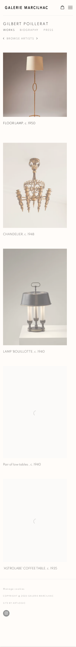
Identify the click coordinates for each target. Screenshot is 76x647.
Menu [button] (70, 8)
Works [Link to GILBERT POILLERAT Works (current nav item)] (9, 30)
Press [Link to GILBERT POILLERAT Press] (48, 30)
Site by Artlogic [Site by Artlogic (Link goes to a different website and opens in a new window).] (14, 603)
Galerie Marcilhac (27, 7)
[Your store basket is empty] (62, 8)
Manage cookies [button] (14, 589)
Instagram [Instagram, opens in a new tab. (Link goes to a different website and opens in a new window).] (6, 613)
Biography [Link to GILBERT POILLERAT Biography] (29, 30)
